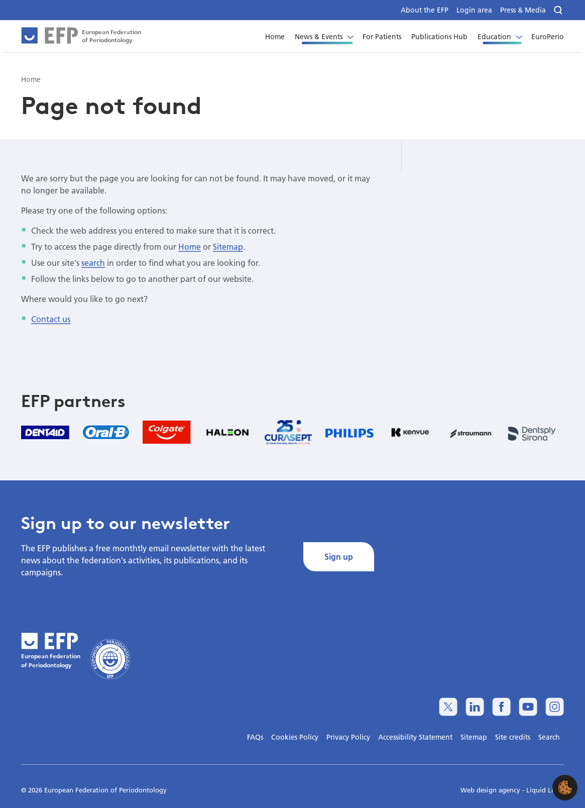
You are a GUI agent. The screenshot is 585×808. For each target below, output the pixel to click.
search (93, 262)
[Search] (559, 10)
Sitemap (228, 246)
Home (189, 246)
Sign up (338, 556)
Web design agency (491, 790)
